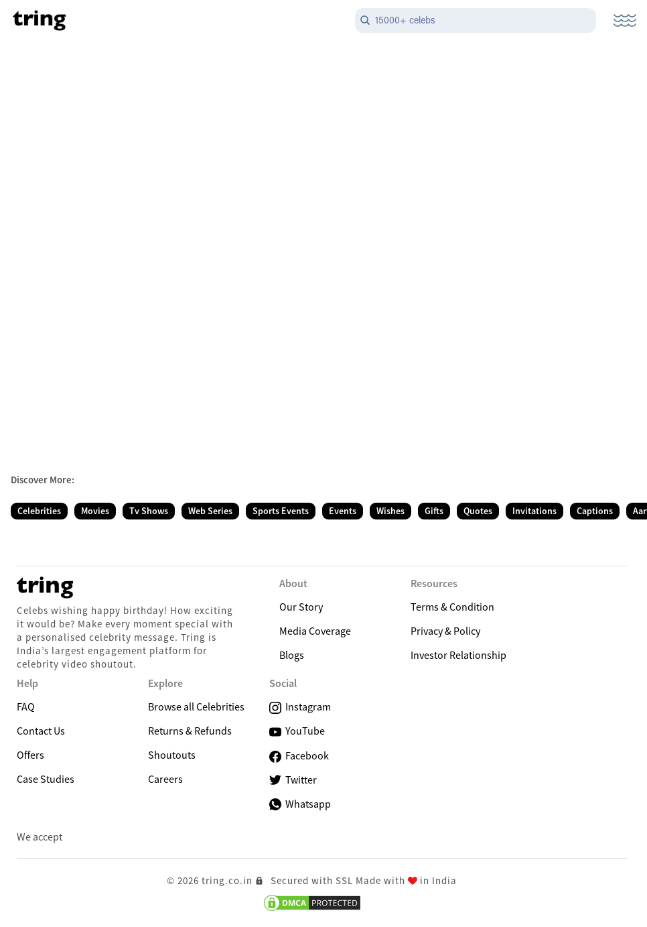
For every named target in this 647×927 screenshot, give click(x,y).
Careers (165, 779)
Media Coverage (315, 630)
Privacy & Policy (445, 630)
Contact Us (41, 730)
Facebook (299, 756)
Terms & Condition (452, 606)
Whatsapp (300, 803)
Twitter (293, 780)
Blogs (291, 655)
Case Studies (45, 779)
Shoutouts (172, 754)
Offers (30, 754)
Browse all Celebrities (196, 706)
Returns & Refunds (190, 730)
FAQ (26, 706)
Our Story (301, 606)
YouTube (297, 731)
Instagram (300, 707)
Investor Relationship (458, 655)
